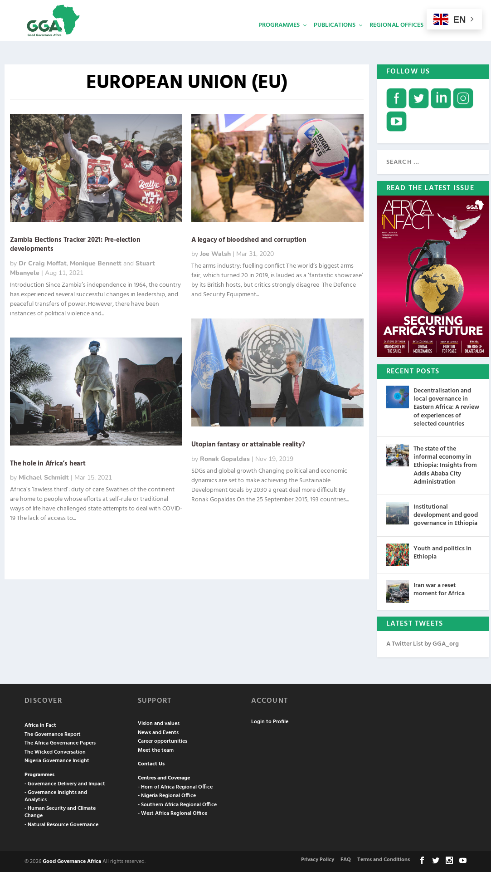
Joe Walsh (215, 253)
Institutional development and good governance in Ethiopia (445, 514)
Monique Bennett (96, 262)
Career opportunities (162, 740)
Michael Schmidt (44, 476)
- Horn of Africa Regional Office (175, 786)
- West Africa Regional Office (172, 812)
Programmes (279, 39)
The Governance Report (52, 733)
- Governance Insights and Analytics (55, 795)
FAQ (345, 858)
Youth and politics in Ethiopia (442, 552)
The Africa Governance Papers (60, 742)
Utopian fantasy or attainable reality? (248, 443)
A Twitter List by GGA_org (422, 643)
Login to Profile (269, 720)
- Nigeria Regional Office (167, 794)
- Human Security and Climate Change (60, 811)
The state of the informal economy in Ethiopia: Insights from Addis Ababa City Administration (445, 464)
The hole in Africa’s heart (48, 462)
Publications (334, 39)
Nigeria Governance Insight (56, 759)
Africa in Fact (40, 724)
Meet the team (156, 749)
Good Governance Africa (72, 860)
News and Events (158, 731)
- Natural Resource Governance (61, 823)
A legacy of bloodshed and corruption (248, 239)
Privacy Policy (317, 858)
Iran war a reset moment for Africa (439, 588)
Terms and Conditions (383, 858)
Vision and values (159, 722)
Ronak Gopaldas (225, 458)
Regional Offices (396, 39)
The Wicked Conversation (55, 751)
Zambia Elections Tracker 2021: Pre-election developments (75, 244)
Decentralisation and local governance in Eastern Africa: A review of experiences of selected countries (446, 406)
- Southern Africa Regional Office (177, 803)
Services (451, 39)
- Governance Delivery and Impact (64, 783)
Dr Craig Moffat (43, 262)
